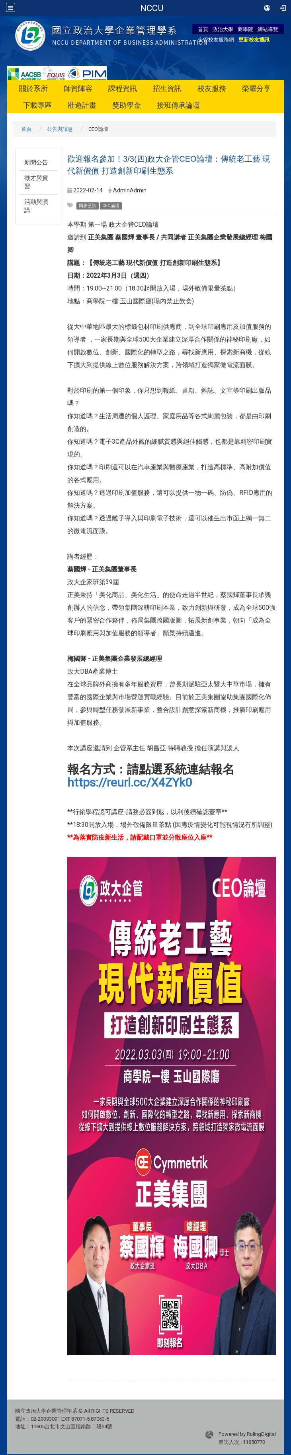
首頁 (203, 29)
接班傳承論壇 (178, 105)
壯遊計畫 (82, 105)
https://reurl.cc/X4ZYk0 (129, 782)
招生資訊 (167, 88)
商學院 (245, 29)
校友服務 (211, 88)
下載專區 (37, 105)
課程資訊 (122, 88)
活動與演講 (36, 206)
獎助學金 (126, 105)
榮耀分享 (256, 88)
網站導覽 (268, 29)
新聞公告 (36, 162)
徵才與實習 (36, 182)
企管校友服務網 (216, 39)
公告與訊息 (60, 129)
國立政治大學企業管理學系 (151, 8)
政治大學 (223, 29)
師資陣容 (78, 88)
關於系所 (33, 88)
